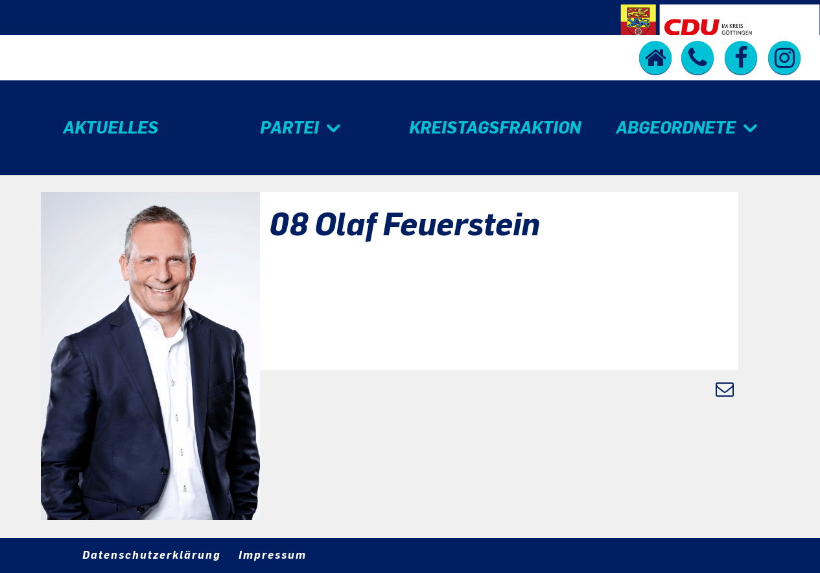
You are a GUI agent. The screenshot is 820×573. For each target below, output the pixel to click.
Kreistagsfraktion (495, 127)
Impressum (273, 555)
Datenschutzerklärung (151, 555)
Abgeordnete (676, 127)
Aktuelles (110, 127)
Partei (289, 127)
